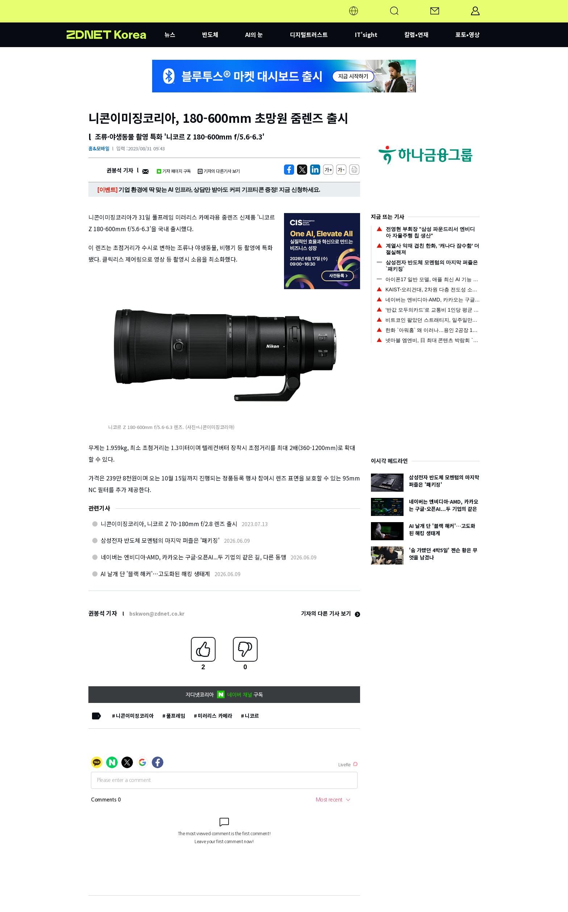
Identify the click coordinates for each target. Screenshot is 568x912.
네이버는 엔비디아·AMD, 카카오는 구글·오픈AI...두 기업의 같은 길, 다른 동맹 (193, 557)
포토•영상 (467, 34)
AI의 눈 (254, 34)
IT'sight (366, 34)
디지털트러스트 (309, 34)
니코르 (252, 715)
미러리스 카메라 (215, 715)
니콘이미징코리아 (135, 715)
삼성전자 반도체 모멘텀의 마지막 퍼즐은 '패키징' (160, 540)
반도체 (210, 34)
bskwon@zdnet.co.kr (156, 613)
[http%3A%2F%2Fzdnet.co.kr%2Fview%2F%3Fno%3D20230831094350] (315, 170)
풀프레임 (175, 715)
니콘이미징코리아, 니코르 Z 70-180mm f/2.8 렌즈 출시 (169, 523)
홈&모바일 (98, 148)
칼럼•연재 (416, 34)
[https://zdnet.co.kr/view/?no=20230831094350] (289, 170)
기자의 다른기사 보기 (219, 171)
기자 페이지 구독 (173, 171)
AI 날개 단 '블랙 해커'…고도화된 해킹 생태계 (155, 573)
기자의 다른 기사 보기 (330, 613)
